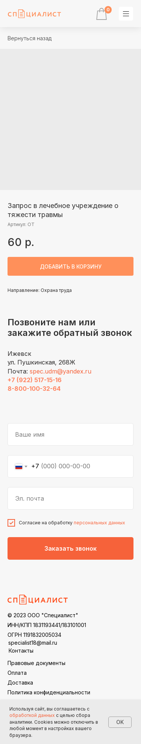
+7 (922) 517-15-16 (35, 380)
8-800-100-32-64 (34, 388)
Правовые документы (36, 663)
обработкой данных (32, 715)
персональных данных (99, 522)
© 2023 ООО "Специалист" (43, 615)
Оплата (17, 673)
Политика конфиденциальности (49, 692)
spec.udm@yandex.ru (60, 371)
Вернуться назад (30, 38)
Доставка (20, 682)
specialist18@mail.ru (32, 642)
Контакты (21, 650)
